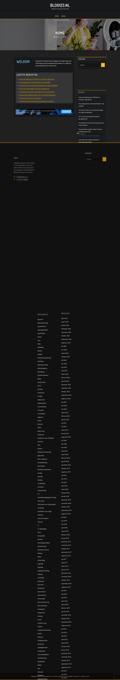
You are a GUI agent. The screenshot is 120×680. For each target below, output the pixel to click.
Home (57, 16)
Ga (103, 66)
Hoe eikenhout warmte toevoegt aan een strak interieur (37, 96)
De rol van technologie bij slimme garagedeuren (35, 92)
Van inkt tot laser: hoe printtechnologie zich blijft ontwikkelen (39, 89)
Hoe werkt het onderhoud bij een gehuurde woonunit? (37, 105)
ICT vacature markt (83, 676)
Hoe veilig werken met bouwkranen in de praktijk (35, 86)
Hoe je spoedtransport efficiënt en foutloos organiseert (37, 83)
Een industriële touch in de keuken (30, 102)
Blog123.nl (60, 5)
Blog (63, 16)
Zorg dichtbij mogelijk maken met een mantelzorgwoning (37, 99)
